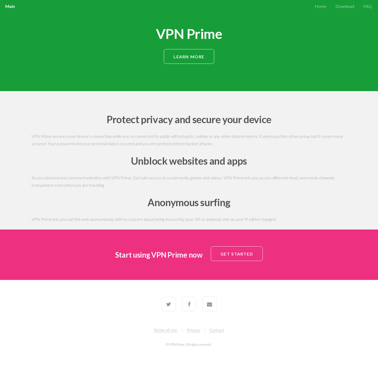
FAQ (367, 6)
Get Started (236, 253)
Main (10, 6)
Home (320, 6)
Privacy (193, 329)
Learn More (189, 56)
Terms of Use (165, 329)
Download (344, 6)
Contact (216, 329)
